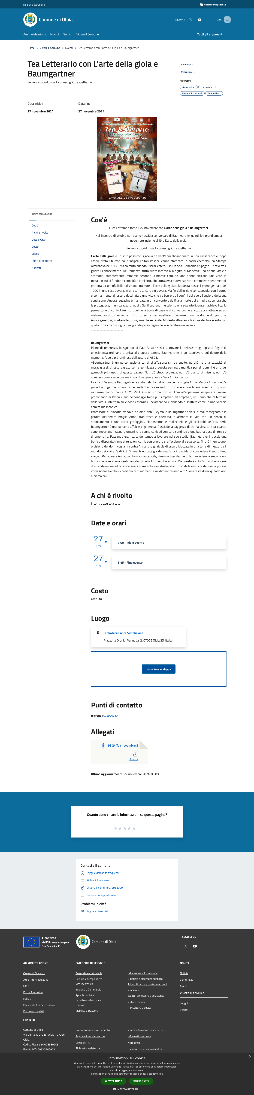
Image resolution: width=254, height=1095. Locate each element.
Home (31, 48)
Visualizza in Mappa (159, 669)
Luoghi (184, 1003)
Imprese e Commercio (88, 989)
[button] (127, 1089)
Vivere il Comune (50, 48)
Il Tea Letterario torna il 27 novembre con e (158, 227)
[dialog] (127, 1074)
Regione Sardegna (34, 4)
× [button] (250, 1056)
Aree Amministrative (35, 979)
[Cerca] (226, 19)
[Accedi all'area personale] (213, 5)
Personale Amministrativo (39, 1005)
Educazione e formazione (143, 973)
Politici (27, 998)
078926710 (110, 715)
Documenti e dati (33, 1011)
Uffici (26, 986)
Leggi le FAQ (82, 1043)
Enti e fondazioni (33, 992)
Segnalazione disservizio (90, 1036)
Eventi (69, 48)
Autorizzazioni (136, 1002)
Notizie (184, 973)
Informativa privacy (139, 1036)
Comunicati (186, 979)
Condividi (188, 65)
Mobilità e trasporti (86, 1010)
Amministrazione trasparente (145, 1030)
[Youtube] (195, 19)
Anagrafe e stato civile (88, 973)
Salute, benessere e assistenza (146, 995)
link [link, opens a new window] (161, 1073)
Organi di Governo (34, 973)
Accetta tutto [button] (113, 1081)
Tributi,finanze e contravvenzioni (147, 984)
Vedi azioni (189, 72)
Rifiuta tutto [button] (141, 1080)
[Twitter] (186, 19)
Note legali (134, 1043)
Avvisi (183, 986)
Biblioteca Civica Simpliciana (123, 633)
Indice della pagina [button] (42, 214)
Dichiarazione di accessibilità (145, 1049)
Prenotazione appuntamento (92, 1030)
